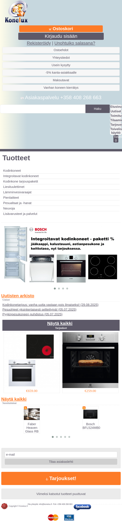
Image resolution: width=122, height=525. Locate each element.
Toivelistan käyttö (116, 130)
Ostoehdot (61, 50)
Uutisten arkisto (17, 295)
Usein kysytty (61, 65)
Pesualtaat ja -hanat (17, 203)
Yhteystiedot (61, 57)
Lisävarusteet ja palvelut (20, 214)
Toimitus (116, 115)
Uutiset (116, 111)
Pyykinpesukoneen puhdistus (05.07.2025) (32, 314)
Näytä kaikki (59, 323)
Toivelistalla (116, 138)
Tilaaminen (116, 120)
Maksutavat (61, 80)
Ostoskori (61, 28)
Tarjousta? (116, 124)
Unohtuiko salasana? (74, 43)
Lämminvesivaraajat (17, 192)
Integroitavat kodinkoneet (21, 176)
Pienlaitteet (11, 197)
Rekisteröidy (39, 43)
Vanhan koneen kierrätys (61, 87)
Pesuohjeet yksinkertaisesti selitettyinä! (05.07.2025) (39, 309)
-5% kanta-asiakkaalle (61, 72)
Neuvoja (9, 208)
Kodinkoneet (12, 170)
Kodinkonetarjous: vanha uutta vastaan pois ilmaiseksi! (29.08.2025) (50, 304)
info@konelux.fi (45, 504)
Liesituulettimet (13, 187)
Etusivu (116, 106)
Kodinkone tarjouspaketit (20, 181)
